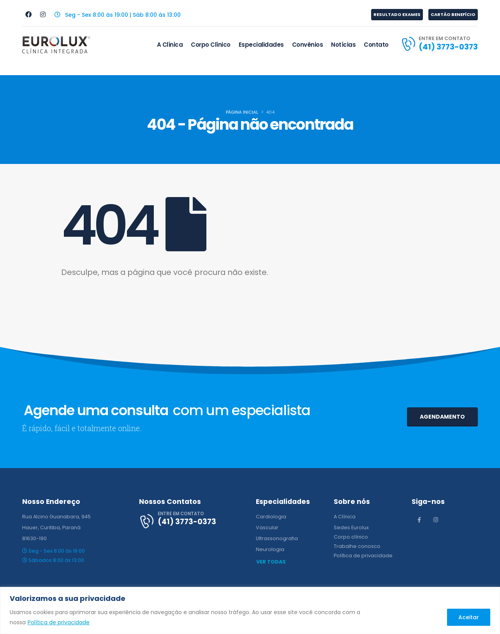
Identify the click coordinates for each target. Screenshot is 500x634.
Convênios (307, 45)
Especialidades (261, 45)
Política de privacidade (59, 622)
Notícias (343, 45)
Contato (376, 45)
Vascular (267, 527)
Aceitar (468, 617)
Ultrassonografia (277, 538)
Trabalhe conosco (357, 546)
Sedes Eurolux (351, 527)
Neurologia (270, 549)
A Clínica (170, 45)
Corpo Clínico (211, 45)
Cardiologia (271, 516)
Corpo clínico (351, 537)
